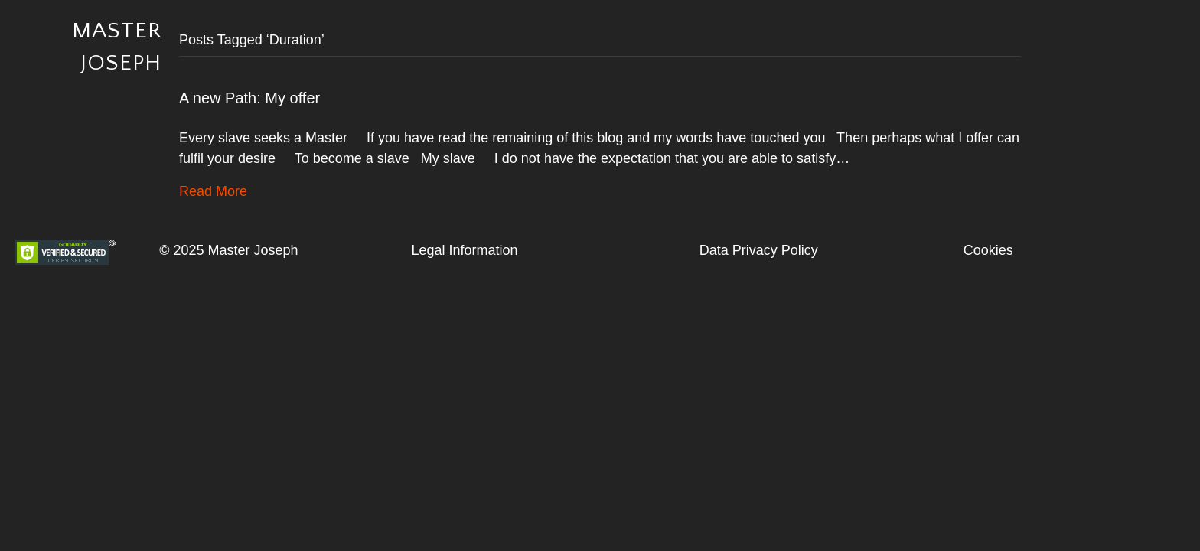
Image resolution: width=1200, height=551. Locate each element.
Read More (213, 191)
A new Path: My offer (249, 98)
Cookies (988, 250)
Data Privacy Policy (758, 250)
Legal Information (464, 250)
